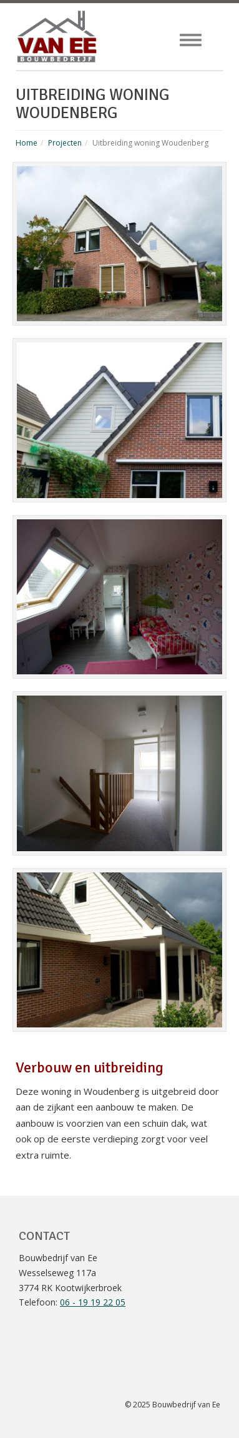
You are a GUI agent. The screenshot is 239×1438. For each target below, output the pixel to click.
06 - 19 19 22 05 (92, 1302)
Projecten (65, 142)
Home (26, 142)
